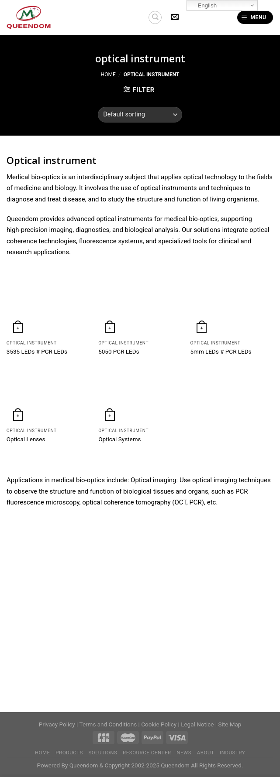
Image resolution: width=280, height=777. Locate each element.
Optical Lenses (26, 439)
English (203, 5)
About (205, 753)
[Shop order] (140, 115)
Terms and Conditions (108, 724)
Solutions (102, 753)
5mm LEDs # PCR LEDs (220, 351)
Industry (232, 753)
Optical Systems (119, 439)
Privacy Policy (57, 724)
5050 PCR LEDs (118, 351)
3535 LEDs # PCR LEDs (37, 351)
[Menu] (255, 17)
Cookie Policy (158, 724)
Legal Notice (197, 724)
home (42, 753)
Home (108, 75)
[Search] (155, 17)
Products (69, 753)
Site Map (229, 724)
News (183, 753)
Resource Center (147, 753)
